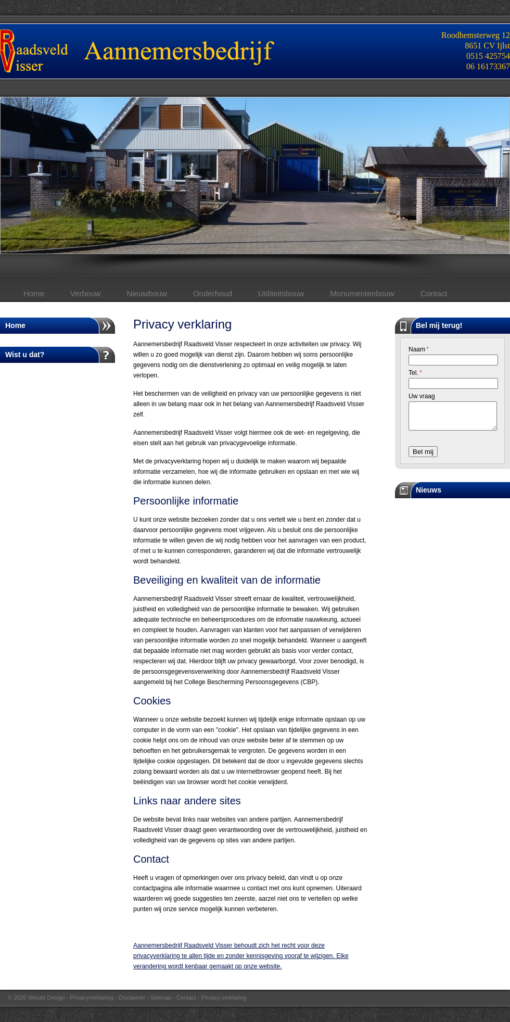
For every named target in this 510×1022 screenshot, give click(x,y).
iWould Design (46, 997)
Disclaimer (132, 997)
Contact (186, 997)
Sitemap (160, 997)
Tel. (415, 372)
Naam (419, 349)
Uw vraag (422, 396)
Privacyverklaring (91, 997)
